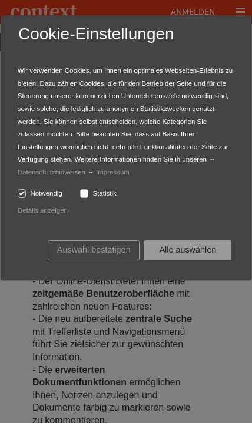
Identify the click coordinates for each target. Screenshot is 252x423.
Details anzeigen (43, 210)
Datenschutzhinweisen (51, 172)
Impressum (113, 172)
